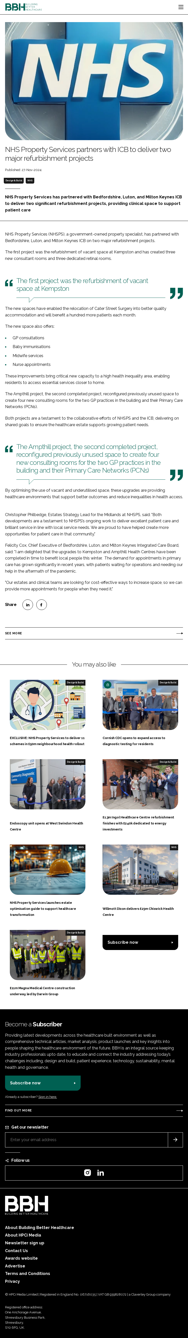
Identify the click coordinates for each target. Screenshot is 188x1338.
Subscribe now (123, 942)
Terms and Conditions (27, 1273)
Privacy (12, 1281)
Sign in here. (47, 1097)
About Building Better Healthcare (39, 1227)
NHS (30, 180)
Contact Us (16, 1250)
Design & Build (14, 180)
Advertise (15, 1266)
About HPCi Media (23, 1235)
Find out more (18, 1110)
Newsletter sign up (24, 1243)
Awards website (21, 1258)
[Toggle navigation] (181, 7)
